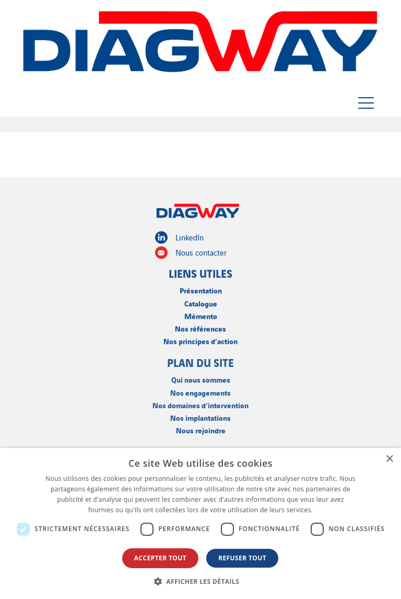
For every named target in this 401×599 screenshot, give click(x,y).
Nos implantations (200, 416)
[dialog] (200, 523)
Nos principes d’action (200, 340)
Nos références (200, 327)
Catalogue (200, 302)
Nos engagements (200, 391)
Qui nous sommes (200, 378)
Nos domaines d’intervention (200, 403)
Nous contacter (191, 252)
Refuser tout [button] (242, 558)
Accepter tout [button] (160, 558)
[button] (200, 581)
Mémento (200, 314)
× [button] (389, 459)
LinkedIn (179, 237)
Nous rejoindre (201, 429)
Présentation (201, 289)
